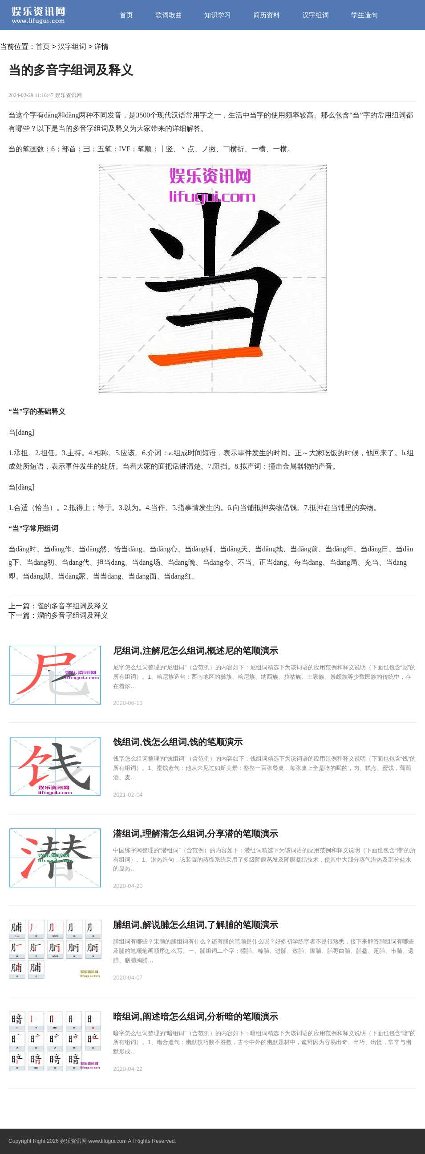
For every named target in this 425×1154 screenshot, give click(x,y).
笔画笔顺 (133, 45)
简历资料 (266, 15)
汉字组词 (315, 15)
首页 (126, 15)
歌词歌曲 (168, 15)
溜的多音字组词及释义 (72, 615)
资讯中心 (182, 45)
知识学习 (217, 15)
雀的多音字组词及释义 (72, 606)
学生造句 (364, 15)
